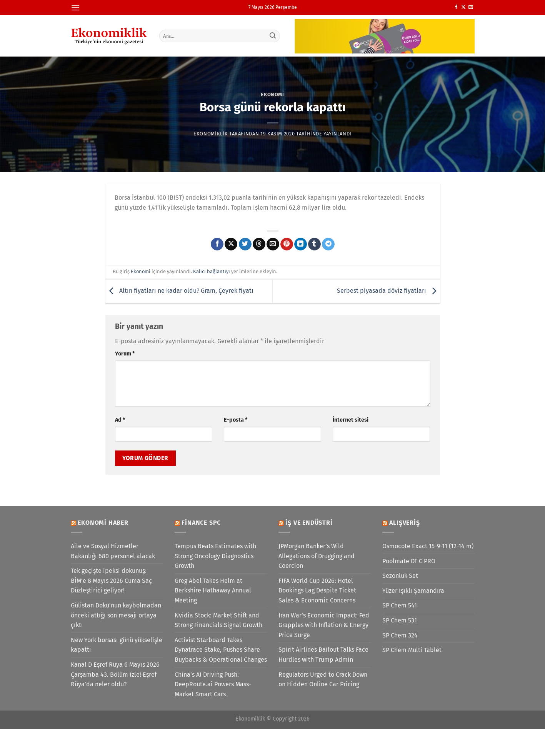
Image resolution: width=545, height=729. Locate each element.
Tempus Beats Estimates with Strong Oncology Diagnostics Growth (215, 555)
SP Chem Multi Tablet (412, 650)
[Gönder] (272, 35)
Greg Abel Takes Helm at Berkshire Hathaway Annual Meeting (213, 590)
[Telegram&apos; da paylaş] (328, 244)
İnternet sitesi (350, 420)
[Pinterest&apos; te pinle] (286, 244)
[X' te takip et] (463, 7)
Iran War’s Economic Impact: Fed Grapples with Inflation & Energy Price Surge (323, 625)
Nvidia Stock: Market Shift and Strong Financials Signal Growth (218, 620)
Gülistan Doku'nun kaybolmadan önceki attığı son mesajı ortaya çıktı (116, 615)
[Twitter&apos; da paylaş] (245, 244)
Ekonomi (272, 94)
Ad (120, 420)
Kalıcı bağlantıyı (211, 271)
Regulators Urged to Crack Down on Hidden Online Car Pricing (322, 679)
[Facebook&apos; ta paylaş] (217, 244)
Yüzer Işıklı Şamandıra (413, 590)
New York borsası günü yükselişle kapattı (116, 645)
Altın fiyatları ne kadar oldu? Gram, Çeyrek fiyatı (179, 291)
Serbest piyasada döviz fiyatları (388, 291)
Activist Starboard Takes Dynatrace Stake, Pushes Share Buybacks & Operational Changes (221, 649)
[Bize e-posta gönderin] (470, 7)
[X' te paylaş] (231, 244)
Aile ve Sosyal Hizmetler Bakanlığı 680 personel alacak (113, 551)
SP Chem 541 (399, 605)
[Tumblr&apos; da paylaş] (314, 244)
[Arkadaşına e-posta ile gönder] (273, 244)
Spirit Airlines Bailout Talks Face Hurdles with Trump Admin (323, 654)
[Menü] (75, 7)
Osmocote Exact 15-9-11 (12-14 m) (427, 546)
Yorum (125, 353)
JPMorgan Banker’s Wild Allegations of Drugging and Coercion (316, 555)
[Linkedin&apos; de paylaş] (300, 244)
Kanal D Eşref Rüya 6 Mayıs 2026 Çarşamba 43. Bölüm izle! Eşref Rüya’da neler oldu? (115, 674)
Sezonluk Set (400, 575)
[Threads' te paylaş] (259, 244)
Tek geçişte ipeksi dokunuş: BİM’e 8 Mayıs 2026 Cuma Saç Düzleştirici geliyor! (111, 580)
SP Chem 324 (400, 635)
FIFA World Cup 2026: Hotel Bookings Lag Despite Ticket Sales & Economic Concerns (317, 590)
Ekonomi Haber (103, 522)
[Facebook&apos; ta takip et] (456, 7)
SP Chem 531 (399, 620)
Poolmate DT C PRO (408, 561)
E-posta (235, 420)
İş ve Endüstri (308, 522)
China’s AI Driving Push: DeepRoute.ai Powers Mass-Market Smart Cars (213, 684)
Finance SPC (201, 522)
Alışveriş (404, 522)
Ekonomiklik (210, 134)
